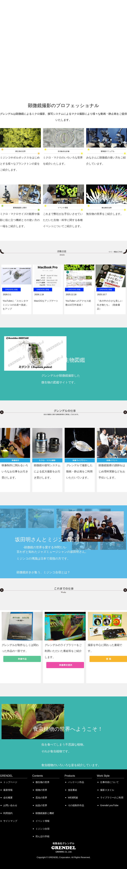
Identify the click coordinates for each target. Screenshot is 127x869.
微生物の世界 (42, 782)
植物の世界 (41, 790)
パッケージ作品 (76, 782)
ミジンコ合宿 (42, 828)
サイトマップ (10, 821)
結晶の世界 (41, 805)
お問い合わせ (10, 805)
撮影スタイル (107, 790)
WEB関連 (73, 797)
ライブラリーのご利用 (111, 797)
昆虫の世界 (41, 797)
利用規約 (8, 813)
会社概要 (8, 797)
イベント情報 (42, 821)
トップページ (10, 782)
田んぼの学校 (42, 836)
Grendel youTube (109, 805)
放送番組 (72, 790)
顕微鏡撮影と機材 (45, 813)
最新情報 (8, 790)
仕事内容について (109, 782)
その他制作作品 (76, 805)
